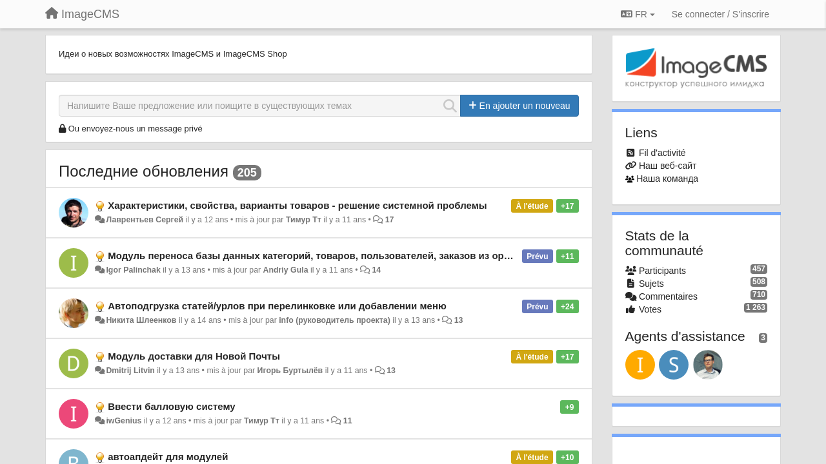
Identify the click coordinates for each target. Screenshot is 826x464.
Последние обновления (143, 171)
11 (347, 420)
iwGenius (123, 420)
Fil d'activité (662, 153)
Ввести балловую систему (172, 406)
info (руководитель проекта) (334, 320)
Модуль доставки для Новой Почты (194, 356)
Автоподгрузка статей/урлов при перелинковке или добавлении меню (277, 305)
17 (389, 219)
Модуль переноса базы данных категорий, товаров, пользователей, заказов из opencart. (322, 255)
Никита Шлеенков (141, 320)
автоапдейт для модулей (168, 456)
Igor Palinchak (133, 270)
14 (376, 270)
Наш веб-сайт (668, 165)
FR (637, 14)
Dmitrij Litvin (130, 370)
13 (458, 320)
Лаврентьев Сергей (144, 219)
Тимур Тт (303, 219)
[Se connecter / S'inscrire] (720, 14)
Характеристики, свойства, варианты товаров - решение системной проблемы (297, 205)
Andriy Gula (285, 270)
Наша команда (667, 178)
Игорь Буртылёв (290, 370)
